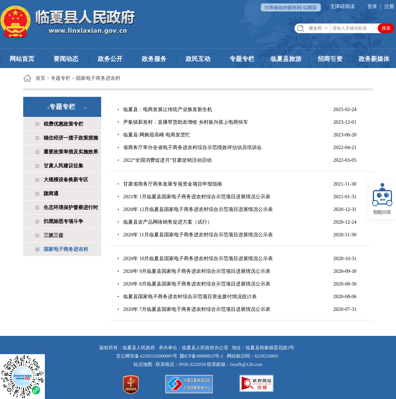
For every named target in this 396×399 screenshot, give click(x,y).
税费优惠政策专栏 (63, 124)
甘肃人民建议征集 (63, 165)
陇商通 (51, 193)
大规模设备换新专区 (66, 179)
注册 (389, 6)
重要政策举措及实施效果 (71, 151)
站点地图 (144, 364)
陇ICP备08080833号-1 (201, 356)
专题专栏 (242, 58)
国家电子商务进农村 (98, 78)
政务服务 (154, 58)
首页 (40, 78)
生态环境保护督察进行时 (71, 207)
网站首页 (22, 58)
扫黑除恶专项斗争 (63, 221)
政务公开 (110, 58)
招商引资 (330, 58)
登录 (372, 6)
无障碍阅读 (342, 6)
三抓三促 (53, 235)
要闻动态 (66, 58)
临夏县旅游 (285, 58)
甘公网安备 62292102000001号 (147, 356)
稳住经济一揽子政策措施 (71, 137)
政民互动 (198, 58)
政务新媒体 (374, 58)
